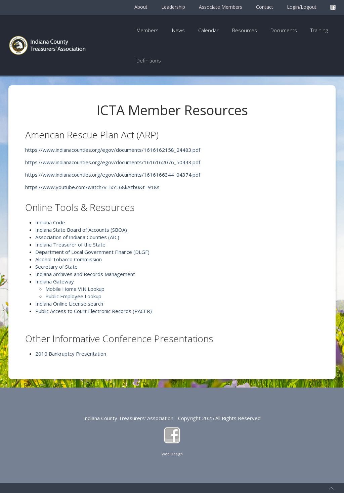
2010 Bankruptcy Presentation (70, 353)
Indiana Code (50, 222)
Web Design (172, 453)
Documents (283, 30)
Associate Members (220, 7)
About (140, 7)
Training (319, 30)
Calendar (208, 30)
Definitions (148, 60)
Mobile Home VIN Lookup (74, 288)
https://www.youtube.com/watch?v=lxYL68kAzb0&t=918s (92, 187)
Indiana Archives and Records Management (85, 274)
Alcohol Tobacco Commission (68, 259)
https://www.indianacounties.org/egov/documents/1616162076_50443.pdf (112, 162)
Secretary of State (56, 266)
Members (147, 30)
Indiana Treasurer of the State (70, 244)
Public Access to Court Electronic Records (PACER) (93, 311)
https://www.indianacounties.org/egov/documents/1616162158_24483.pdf (112, 149)
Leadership (173, 7)
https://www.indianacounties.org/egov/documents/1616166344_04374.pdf (112, 174)
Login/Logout (301, 7)
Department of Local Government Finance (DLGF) (92, 252)
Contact (264, 7)
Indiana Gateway (54, 281)
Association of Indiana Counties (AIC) (77, 237)
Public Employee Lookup (73, 296)
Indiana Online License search (69, 303)
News (178, 30)
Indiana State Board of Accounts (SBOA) (81, 229)
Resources (244, 30)
